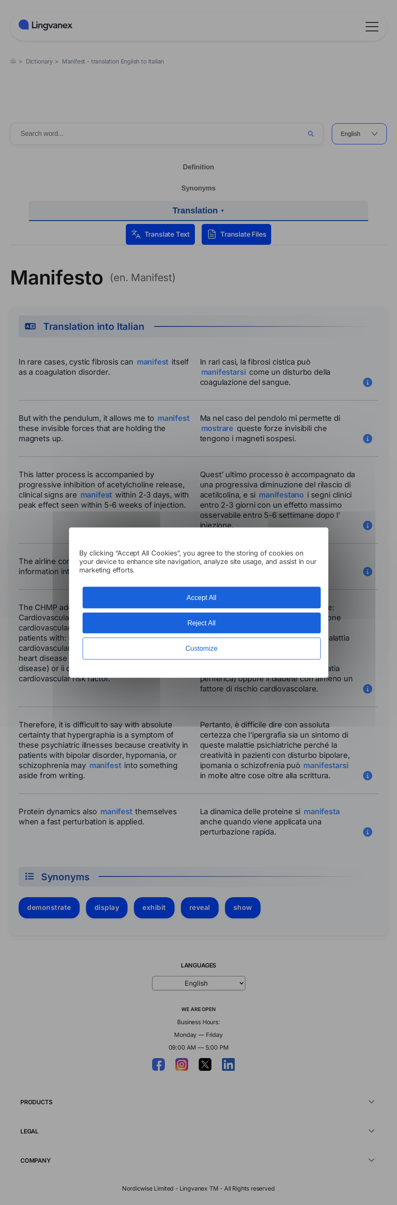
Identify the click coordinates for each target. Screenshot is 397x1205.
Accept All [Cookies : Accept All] (201, 597)
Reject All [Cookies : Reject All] (201, 623)
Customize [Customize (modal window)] (202, 648)
